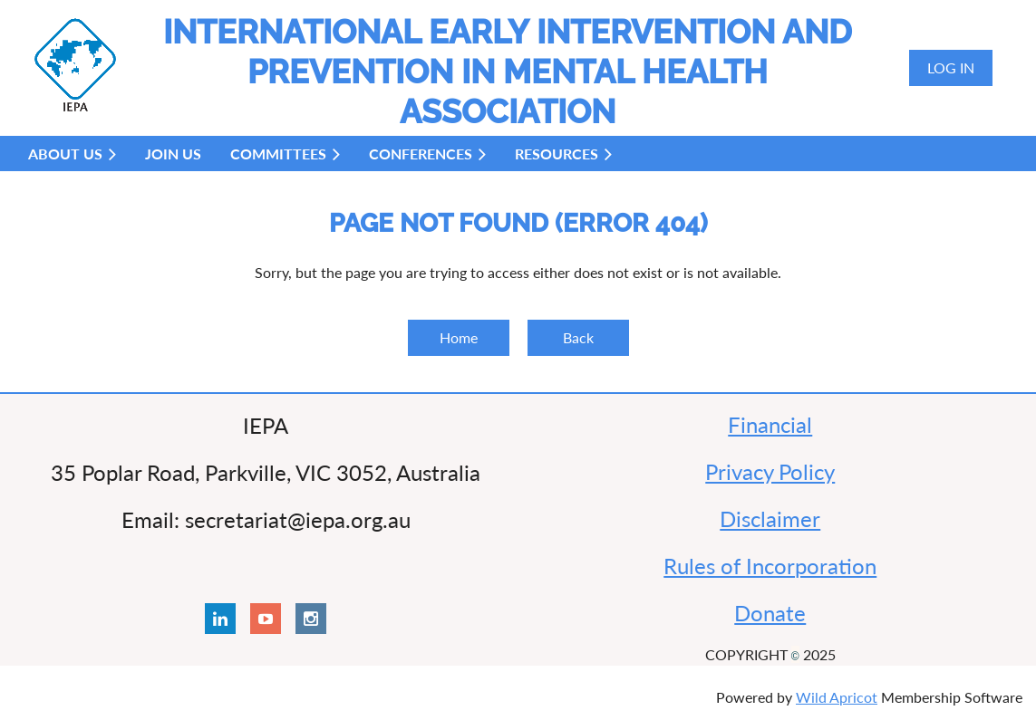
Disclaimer (770, 518)
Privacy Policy (770, 471)
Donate (770, 613)
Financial (770, 424)
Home (459, 337)
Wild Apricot (836, 697)
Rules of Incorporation (769, 565)
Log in (950, 67)
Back (578, 337)
